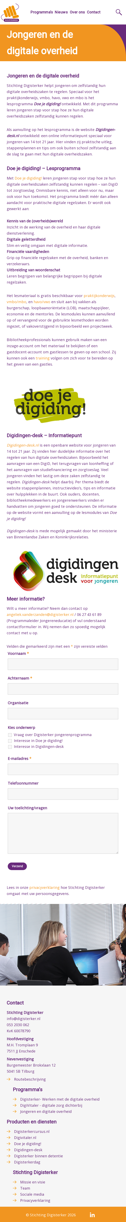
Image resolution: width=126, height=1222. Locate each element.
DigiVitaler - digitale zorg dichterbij (51, 1105)
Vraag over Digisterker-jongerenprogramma (53, 735)
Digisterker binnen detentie (38, 1155)
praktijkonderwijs (99, 295)
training (43, 358)
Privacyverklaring (35, 1200)
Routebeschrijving (30, 1079)
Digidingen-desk (28, 1149)
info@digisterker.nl (23, 1018)
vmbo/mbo (16, 301)
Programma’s (42, 12)
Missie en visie (32, 1182)
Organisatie (18, 703)
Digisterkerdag (27, 1162)
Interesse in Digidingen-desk (39, 746)
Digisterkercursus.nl (31, 1131)
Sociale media (32, 1194)
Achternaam (20, 678)
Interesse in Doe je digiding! (38, 741)
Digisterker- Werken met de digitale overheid (60, 1099)
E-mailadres (19, 758)
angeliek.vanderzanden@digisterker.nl (40, 614)
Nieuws (61, 12)
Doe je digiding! (28, 178)
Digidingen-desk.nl (23, 445)
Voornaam (18, 653)
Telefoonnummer (23, 783)
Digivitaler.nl (25, 1137)
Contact (94, 12)
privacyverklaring (44, 887)
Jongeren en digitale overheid (46, 1111)
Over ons (77, 12)
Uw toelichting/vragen (27, 808)
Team (25, 1188)
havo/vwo (42, 301)
